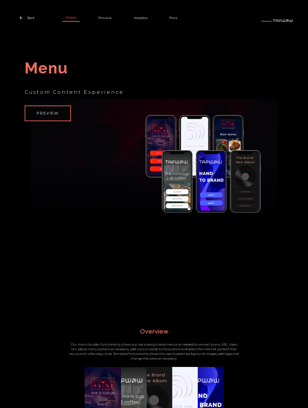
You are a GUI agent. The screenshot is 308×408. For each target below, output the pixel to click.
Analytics (140, 18)
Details (71, 17)
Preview (105, 18)
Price (173, 18)
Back (30, 18)
